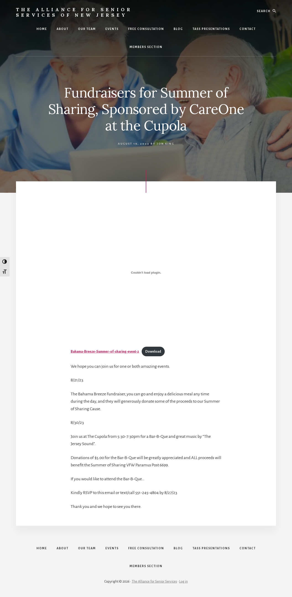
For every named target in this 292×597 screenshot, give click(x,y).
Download (153, 351)
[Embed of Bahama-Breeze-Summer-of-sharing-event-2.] (146, 272)
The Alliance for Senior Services (154, 581)
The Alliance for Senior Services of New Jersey (74, 12)
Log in (183, 581)
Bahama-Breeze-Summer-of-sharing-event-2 (105, 351)
